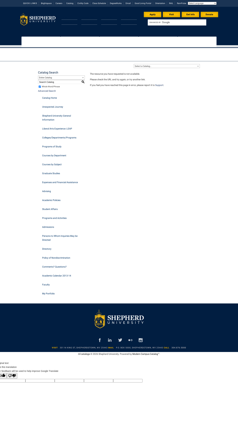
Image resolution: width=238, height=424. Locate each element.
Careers (59, 3)
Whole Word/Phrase (51, 85)
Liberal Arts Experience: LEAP (57, 127)
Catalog (69, 3)
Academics (88, 17)
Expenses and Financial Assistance (60, 180)
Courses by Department (54, 153)
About (65, 17)
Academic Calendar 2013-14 (56, 274)
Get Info (190, 14)
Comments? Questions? (54, 265)
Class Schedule (99, 3)
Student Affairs (50, 207)
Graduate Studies (51, 171)
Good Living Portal (143, 3)
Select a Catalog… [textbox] (143, 64)
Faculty (46, 283)
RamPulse (181, 3)
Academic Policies (51, 198)
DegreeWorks (116, 3)
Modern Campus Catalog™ (145, 352)
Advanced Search (47, 89)
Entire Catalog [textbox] (45, 76)
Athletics (107, 17)
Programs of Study (51, 145)
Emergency (88, 22)
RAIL (171, 3)
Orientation (160, 3)
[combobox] (167, 64)
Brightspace (46, 3)
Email (128, 3)
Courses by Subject (52, 162)
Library (106, 22)
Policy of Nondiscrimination (56, 256)
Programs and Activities (54, 216)
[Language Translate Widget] (202, 3)
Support (159, 83)
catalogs (85, 352)
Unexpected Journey (52, 105)
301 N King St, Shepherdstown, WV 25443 (84, 346)
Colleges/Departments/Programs (59, 136)
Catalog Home (49, 96)
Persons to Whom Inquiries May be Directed (60, 236)
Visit (171, 14)
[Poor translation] (12, 374)
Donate (209, 14)
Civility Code (82, 3)
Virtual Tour (128, 22)
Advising (46, 189)
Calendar (127, 17)
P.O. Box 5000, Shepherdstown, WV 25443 (139, 346)
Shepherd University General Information (56, 116)
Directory (67, 22)
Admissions (48, 225)
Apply (153, 14)
